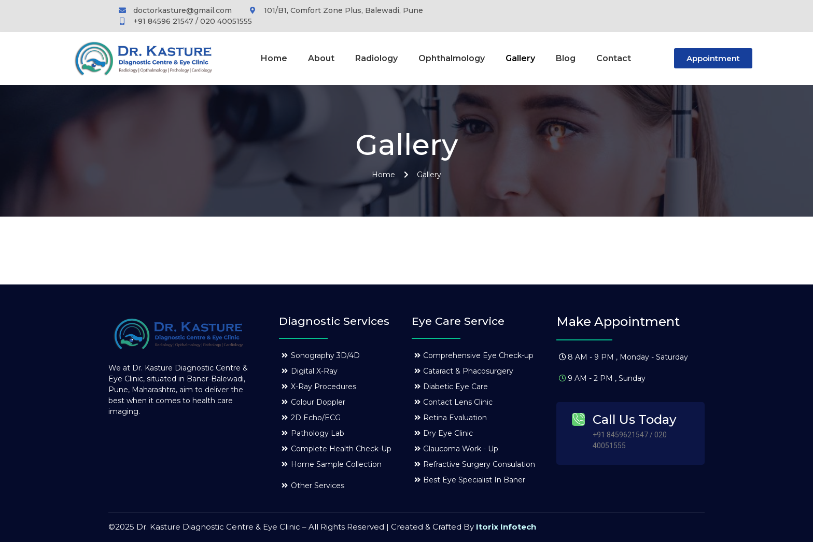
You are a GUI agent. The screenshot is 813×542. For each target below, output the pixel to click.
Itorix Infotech (506, 527)
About (321, 58)
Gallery (520, 58)
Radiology (376, 58)
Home (274, 58)
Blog (566, 58)
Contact (613, 58)
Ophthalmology (451, 58)
